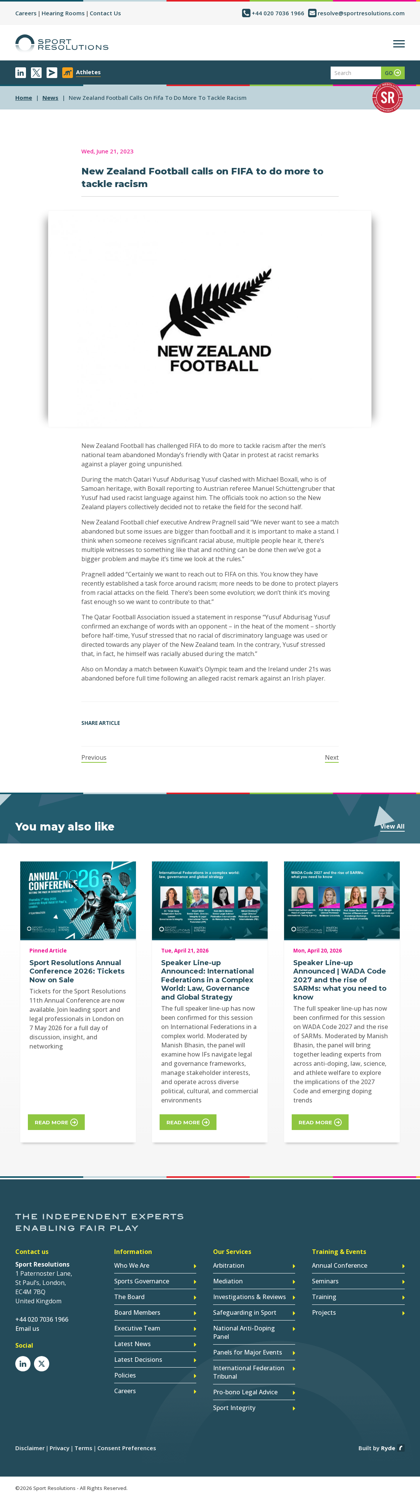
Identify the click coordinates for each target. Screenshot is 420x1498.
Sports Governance (141, 1281)
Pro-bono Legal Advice (245, 1392)
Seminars (325, 1281)
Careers (26, 13)
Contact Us (105, 13)
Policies (125, 1375)
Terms (83, 1448)
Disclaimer (30, 1448)
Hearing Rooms (63, 13)
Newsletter (52, 72)
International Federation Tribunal (248, 1372)
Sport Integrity (234, 1408)
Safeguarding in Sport (244, 1312)
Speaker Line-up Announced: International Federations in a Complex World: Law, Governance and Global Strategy (207, 980)
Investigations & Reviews (249, 1297)
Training (324, 1297)
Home (23, 97)
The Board (129, 1297)
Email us (27, 1328)
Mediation (228, 1281)
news (50, 97)
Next (332, 757)
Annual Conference (339, 1265)
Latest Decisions (138, 1359)
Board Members (137, 1312)
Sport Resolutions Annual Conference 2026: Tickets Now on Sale (76, 971)
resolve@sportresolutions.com (361, 13)
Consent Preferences (126, 1448)
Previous (94, 757)
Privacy (59, 1448)
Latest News (132, 1344)
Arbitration (228, 1265)
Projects (324, 1312)
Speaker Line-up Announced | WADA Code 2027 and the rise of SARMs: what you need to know (339, 980)
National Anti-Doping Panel (244, 1332)
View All (392, 826)
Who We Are (131, 1265)
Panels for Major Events (247, 1352)
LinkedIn (20, 72)
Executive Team (137, 1328)
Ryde (388, 1448)
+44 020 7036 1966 (278, 13)
